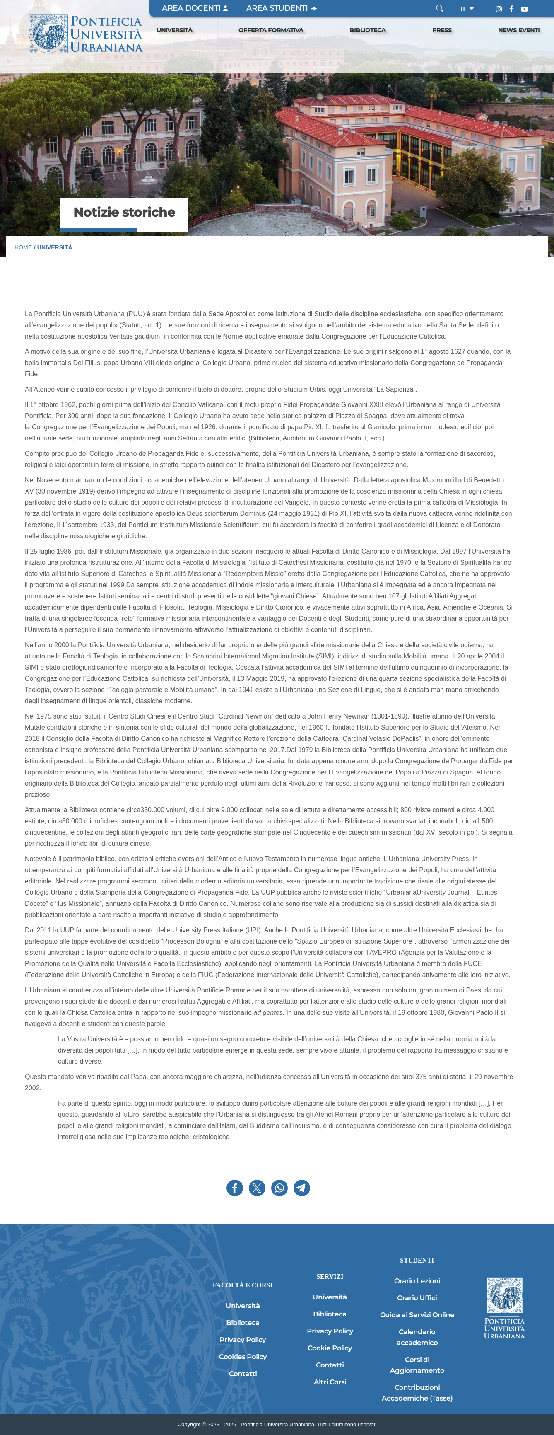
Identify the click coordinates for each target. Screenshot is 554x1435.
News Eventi (519, 30)
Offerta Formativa (270, 30)
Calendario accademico (417, 1337)
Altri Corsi (330, 1382)
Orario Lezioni (417, 1281)
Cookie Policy (330, 1348)
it (463, 8)
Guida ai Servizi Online (417, 1315)
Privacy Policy (242, 1340)
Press (442, 30)
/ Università (53, 247)
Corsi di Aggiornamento (417, 1365)
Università (174, 30)
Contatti (243, 1374)
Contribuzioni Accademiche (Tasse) (417, 1393)
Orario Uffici (417, 1298)
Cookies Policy (243, 1357)
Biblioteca (367, 30)
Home (23, 247)
